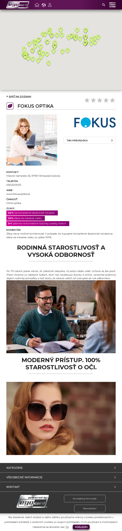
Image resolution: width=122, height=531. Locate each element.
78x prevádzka (77, 140)
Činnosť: (12, 199)
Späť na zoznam (20, 96)
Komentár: (13, 229)
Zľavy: (10, 208)
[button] (24, 49)
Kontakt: (12, 171)
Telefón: (12, 181)
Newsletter (90, 508)
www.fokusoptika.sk (18, 193)
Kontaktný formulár (85, 498)
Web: (9, 190)
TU (67, 526)
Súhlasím (81, 526)
